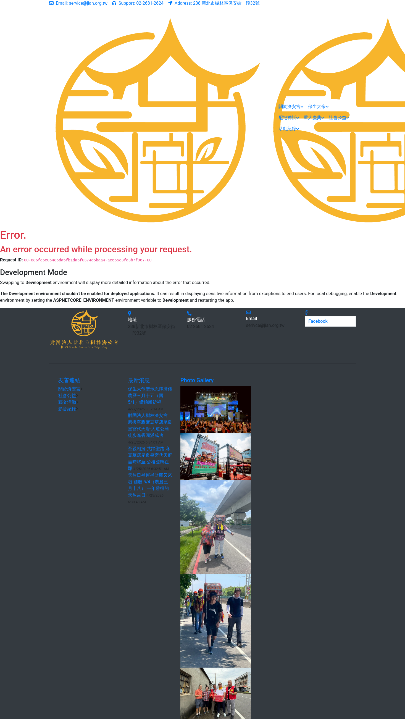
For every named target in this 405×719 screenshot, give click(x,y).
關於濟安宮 (291, 106)
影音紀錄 (67, 408)
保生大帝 (318, 106)
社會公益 (339, 117)
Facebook (318, 321)
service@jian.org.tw (78, 3)
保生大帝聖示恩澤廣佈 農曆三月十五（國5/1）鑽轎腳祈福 (150, 395)
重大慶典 (314, 117)
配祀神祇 (288, 117)
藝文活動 (67, 402)
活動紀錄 (288, 128)
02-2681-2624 (138, 3)
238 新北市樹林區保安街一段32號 (214, 3)
